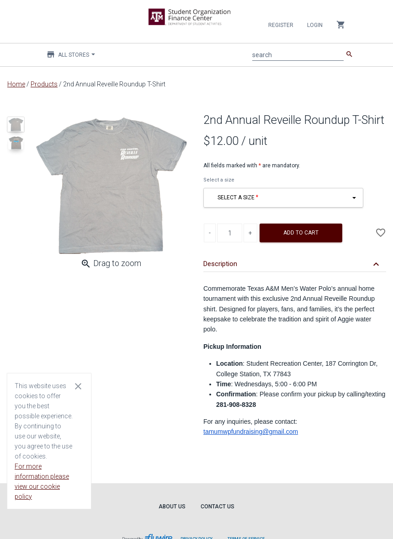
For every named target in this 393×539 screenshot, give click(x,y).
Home (16, 84)
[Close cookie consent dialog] (78, 386)
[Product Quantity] (229, 233)
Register (280, 25)
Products (44, 84)
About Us (172, 506)
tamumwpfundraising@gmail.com (250, 431)
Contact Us (217, 506)
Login (315, 25)
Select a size (218, 180)
